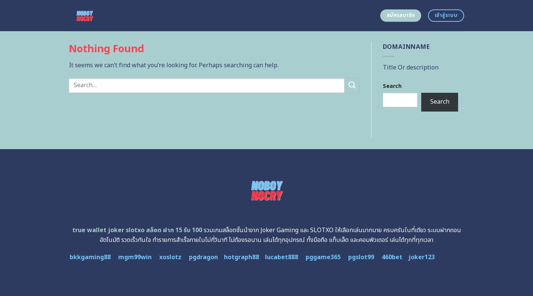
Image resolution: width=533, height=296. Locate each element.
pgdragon (203, 257)
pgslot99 (361, 257)
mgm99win (135, 257)
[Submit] (351, 85)
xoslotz (170, 257)
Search (392, 86)
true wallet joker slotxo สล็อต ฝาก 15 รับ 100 (137, 230)
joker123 (421, 257)
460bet (392, 257)
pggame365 (323, 257)
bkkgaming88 (90, 257)
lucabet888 (281, 257)
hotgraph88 (241, 257)
